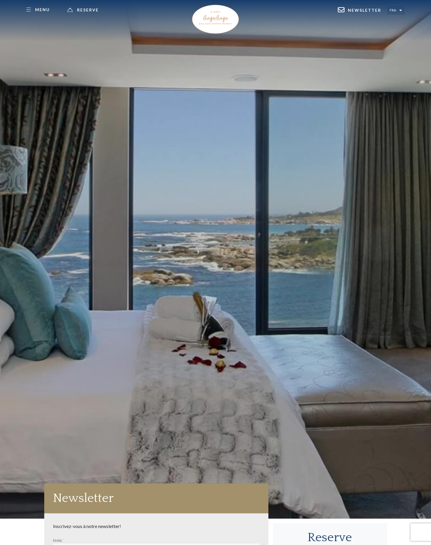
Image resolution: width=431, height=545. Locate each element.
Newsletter (364, 10)
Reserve (88, 9)
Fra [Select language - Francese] (393, 10)
